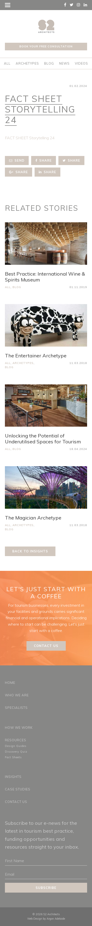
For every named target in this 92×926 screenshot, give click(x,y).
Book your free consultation (46, 46)
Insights (13, 777)
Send (17, 160)
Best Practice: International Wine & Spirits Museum (45, 277)
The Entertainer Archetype (35, 355)
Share (43, 160)
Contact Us (46, 646)
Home (10, 683)
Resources (15, 740)
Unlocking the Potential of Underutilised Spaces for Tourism (43, 439)
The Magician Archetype (33, 518)
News (64, 63)
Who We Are (17, 695)
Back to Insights (30, 551)
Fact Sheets (13, 757)
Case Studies (17, 789)
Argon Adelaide (56, 918)
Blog (49, 63)
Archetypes (27, 63)
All (7, 63)
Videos (81, 63)
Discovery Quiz (16, 751)
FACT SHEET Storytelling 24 (30, 137)
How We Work (19, 728)
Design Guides (15, 746)
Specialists (16, 708)
